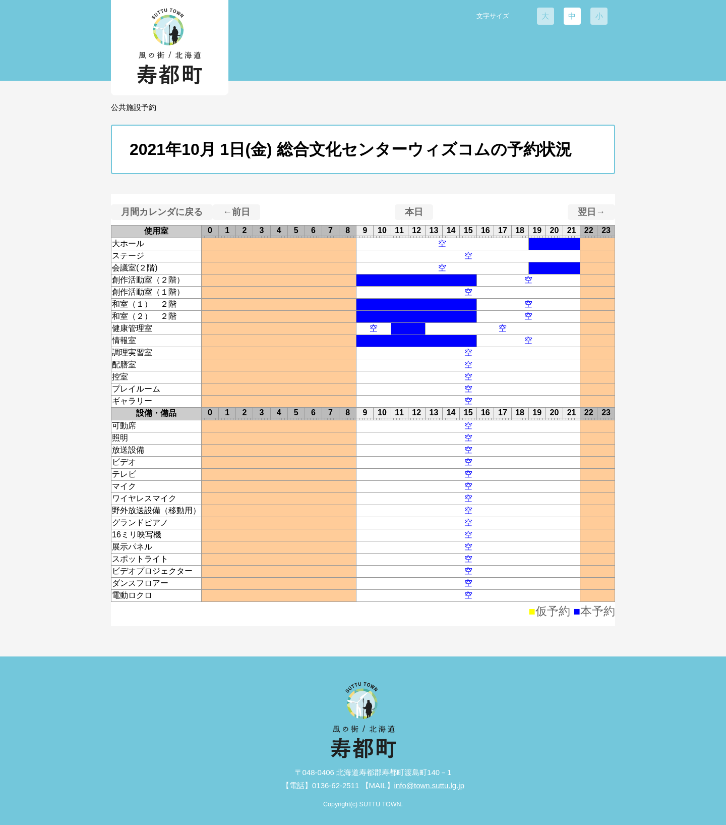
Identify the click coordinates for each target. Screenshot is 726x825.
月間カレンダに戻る (162, 212)
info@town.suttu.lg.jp (429, 785)
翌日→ (591, 212)
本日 (414, 212)
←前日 (236, 212)
